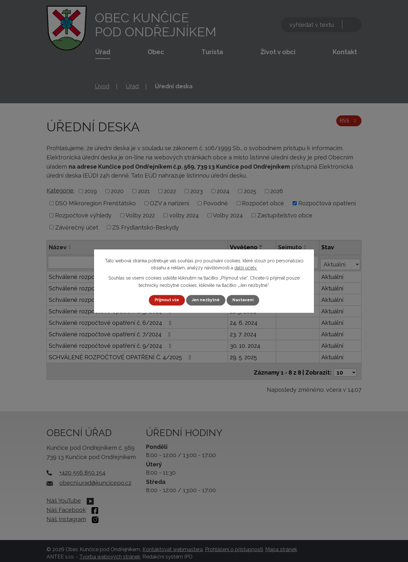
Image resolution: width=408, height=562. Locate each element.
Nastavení (246, 300)
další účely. (245, 267)
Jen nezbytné (206, 300)
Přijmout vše (164, 300)
